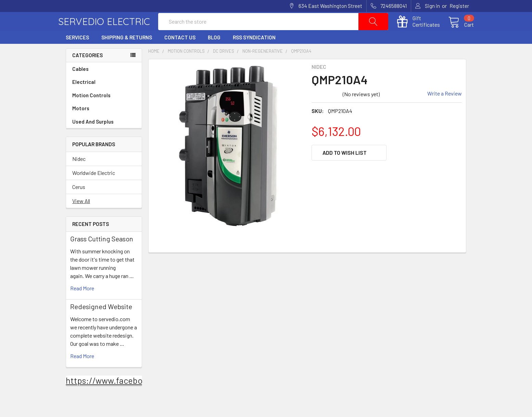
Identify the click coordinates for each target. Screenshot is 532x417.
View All (81, 216)
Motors (80, 123)
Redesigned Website (101, 321)
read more (82, 303)
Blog (214, 52)
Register (459, 6)
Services (77, 52)
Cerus (78, 202)
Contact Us (179, 52)
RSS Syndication (254, 52)
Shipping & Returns (126, 52)
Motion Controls (104, 110)
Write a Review (444, 108)
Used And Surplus (93, 137)
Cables (104, 84)
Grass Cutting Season (101, 254)
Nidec (79, 173)
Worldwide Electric (93, 188)
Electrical (104, 97)
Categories (87, 70)
